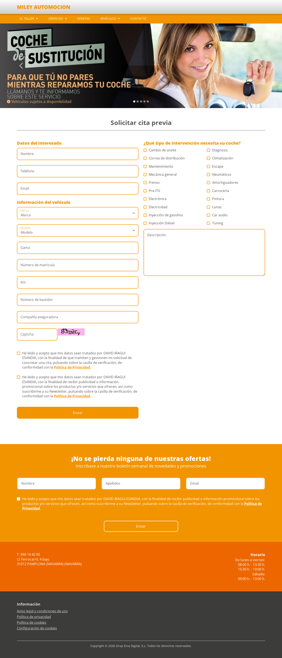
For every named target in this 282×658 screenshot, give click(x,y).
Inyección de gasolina (163, 215)
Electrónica (155, 198)
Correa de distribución (164, 158)
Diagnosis (217, 150)
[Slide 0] (134, 101)
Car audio (217, 215)
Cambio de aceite (160, 150)
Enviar (78, 412)
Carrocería (218, 190)
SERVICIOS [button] (55, 18)
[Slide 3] (144, 101)
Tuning (215, 223)
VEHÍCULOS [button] (108, 18)
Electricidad (156, 207)
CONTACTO (138, 18)
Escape (215, 166)
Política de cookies (31, 622)
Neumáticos (219, 174)
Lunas (214, 207)
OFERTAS (83, 18)
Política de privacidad (34, 616)
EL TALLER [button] (27, 18)
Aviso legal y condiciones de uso (42, 611)
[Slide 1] (138, 101)
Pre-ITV (152, 190)
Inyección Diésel (159, 223)
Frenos (152, 182)
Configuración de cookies (37, 628)
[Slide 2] (141, 101)
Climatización (220, 158)
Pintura (215, 198)
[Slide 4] (148, 101)
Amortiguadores (223, 182)
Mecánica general (160, 174)
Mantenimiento (159, 166)
